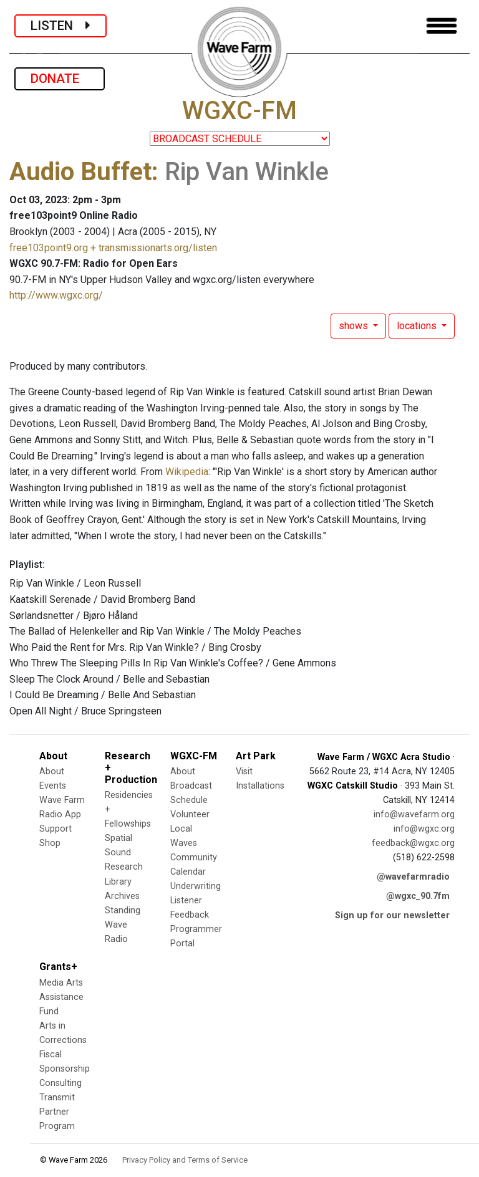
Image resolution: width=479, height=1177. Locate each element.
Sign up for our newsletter (392, 915)
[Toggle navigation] (442, 26)
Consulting (60, 1083)
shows (354, 326)
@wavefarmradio (413, 877)
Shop (49, 843)
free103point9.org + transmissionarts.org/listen (113, 248)
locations (418, 326)
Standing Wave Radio (122, 924)
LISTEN (60, 25)
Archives (122, 896)
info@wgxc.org (424, 829)
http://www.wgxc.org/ (56, 295)
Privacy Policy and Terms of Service (185, 1160)
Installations (260, 786)
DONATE (60, 78)
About (51, 771)
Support (55, 829)
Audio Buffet (80, 171)
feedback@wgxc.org (413, 843)
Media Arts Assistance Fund (61, 997)
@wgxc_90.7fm (418, 896)
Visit (244, 771)
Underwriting (195, 886)
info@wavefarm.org (414, 814)
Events (52, 786)
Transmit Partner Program (57, 1111)
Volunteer (190, 814)
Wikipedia (186, 472)
